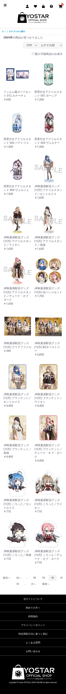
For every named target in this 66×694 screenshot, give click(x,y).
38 (34, 577)
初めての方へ (33, 607)
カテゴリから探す (17, 31)
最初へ (6, 577)
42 (17, 584)
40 (52, 577)
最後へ (45, 584)
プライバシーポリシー (33, 625)
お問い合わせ (33, 651)
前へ (18, 577)
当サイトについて (33, 599)
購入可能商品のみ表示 (49, 54)
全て (4, 31)
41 (61, 577)
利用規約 (33, 616)
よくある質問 (33, 642)
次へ (33, 584)
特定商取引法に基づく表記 (33, 633)
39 (43, 577)
